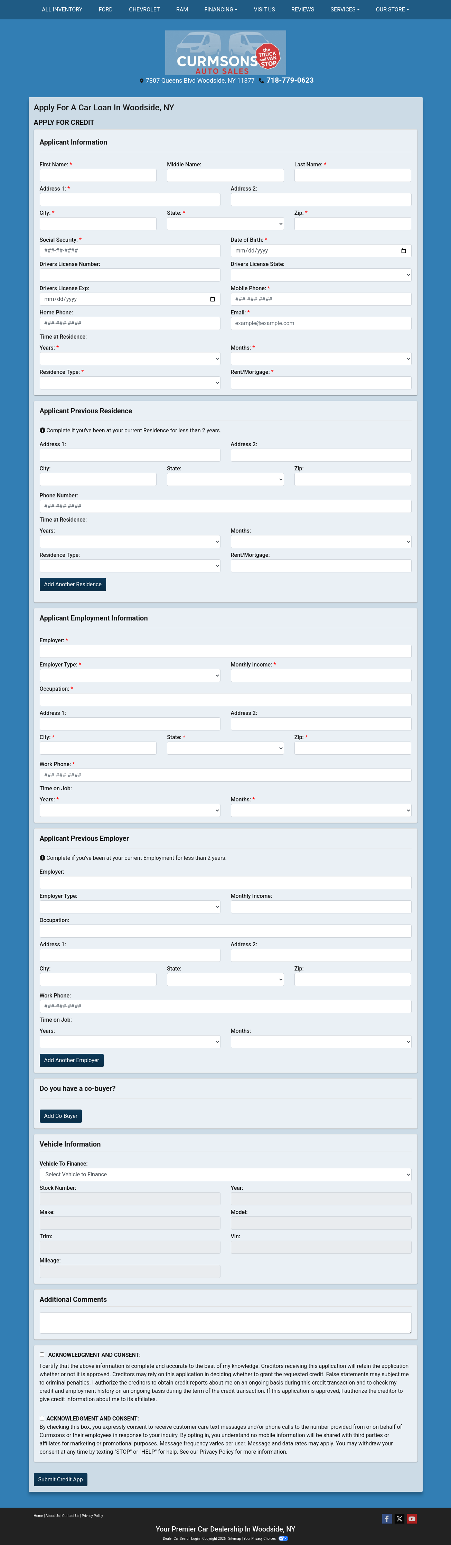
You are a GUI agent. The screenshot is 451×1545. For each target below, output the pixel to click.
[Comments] (226, 1322)
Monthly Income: (251, 664)
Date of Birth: (247, 239)
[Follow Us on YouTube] (412, 1519)
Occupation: (54, 688)
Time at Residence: (63, 336)
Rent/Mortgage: (250, 371)
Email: (238, 312)
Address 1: (53, 188)
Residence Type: (60, 371)
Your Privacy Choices (266, 1539)
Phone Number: (59, 494)
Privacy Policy (217, 1451)
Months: (241, 347)
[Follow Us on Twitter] (399, 1519)
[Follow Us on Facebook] (387, 1519)
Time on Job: (56, 787)
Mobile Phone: (248, 287)
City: (45, 212)
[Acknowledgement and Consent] (42, 1354)
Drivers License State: (258, 263)
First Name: (54, 163)
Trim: (46, 1235)
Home (38, 1516)
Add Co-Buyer (61, 1115)
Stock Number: (58, 1187)
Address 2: (244, 188)
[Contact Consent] (42, 1418)
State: (174, 212)
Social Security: (59, 239)
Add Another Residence (73, 583)
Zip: (299, 212)
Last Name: (308, 163)
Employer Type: (58, 664)
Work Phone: (55, 763)
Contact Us (70, 1516)
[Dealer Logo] (225, 52)
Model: (239, 1211)
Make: (47, 1211)
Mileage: (50, 1260)
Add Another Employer (71, 1059)
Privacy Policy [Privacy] (92, 1516)
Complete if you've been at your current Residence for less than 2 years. (131, 429)
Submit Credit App (60, 1478)
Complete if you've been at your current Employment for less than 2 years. (133, 857)
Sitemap (234, 1539)
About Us (53, 1516)
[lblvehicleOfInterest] (226, 1173)
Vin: (236, 1235)
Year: (237, 1187)
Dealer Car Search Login (181, 1539)
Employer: (52, 639)
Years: (47, 347)
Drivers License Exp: (65, 287)
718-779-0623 (290, 80)
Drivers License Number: (70, 263)
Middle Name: (184, 163)
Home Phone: (56, 312)
